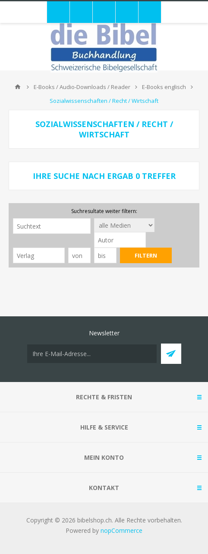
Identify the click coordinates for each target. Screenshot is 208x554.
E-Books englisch (164, 87)
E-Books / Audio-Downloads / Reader (82, 87)
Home (17, 87)
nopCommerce (121, 530)
